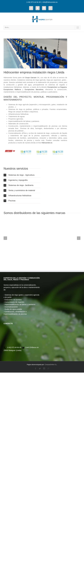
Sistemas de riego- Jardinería (18, 185)
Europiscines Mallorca (12, 89)
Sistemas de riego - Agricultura (19, 175)
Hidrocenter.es (47, 143)
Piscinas (10, 200)
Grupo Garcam (30, 78)
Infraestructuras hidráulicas (17, 195)
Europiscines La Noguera (57, 87)
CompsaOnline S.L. (51, 364)
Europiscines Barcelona (34, 89)
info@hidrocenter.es (50, 2)
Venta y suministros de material (19, 190)
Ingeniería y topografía (16, 180)
